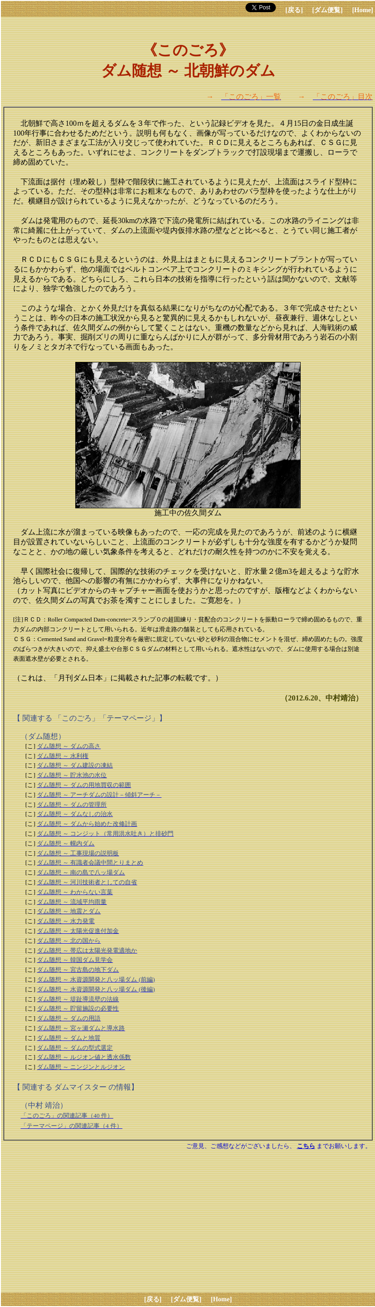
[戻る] (294, 10)
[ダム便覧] (327, 10)
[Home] (362, 10)
